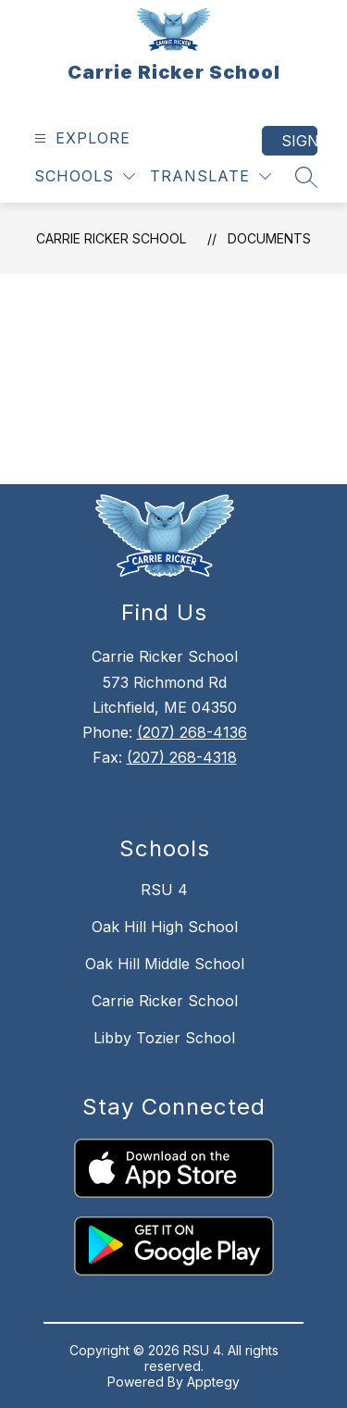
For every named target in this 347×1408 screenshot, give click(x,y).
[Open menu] (80, 138)
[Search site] (306, 177)
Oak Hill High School (165, 926)
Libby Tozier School (164, 1037)
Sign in (299, 140)
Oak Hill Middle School (164, 963)
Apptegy (213, 1381)
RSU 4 (164, 889)
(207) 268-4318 (182, 757)
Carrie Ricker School (111, 238)
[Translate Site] (210, 176)
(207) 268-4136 (192, 732)
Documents (269, 238)
